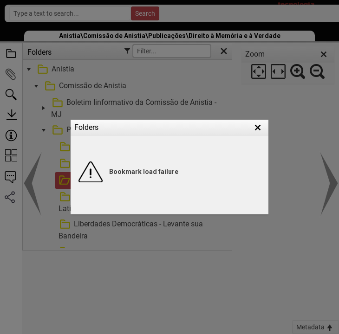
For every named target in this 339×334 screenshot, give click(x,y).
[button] (258, 128)
